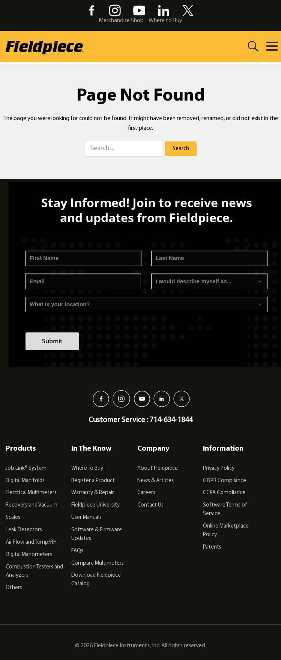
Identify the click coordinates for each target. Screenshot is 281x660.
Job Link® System (26, 468)
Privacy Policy (218, 468)
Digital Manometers (29, 555)
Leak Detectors (24, 530)
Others (14, 588)
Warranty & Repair (92, 493)
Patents (212, 547)
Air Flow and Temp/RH (31, 542)
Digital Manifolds (25, 481)
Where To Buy (87, 468)
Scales (13, 517)
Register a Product (93, 481)
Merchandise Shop (121, 21)
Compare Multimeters (97, 563)
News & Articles (155, 481)
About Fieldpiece (157, 468)
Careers (146, 493)
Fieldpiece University (95, 505)
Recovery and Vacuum (31, 505)
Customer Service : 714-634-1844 (140, 420)
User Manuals (86, 517)
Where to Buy (165, 21)
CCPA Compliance (224, 493)
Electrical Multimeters (31, 493)
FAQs (77, 551)
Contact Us (150, 505)
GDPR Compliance (224, 481)
